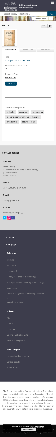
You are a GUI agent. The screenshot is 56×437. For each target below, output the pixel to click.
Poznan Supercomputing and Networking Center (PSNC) (29, 432)
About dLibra (12, 367)
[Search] (51, 13)
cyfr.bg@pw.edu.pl (11, 200)
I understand (28, 430)
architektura (12, 122)
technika (10, 112)
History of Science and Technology (21, 277)
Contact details (13, 362)
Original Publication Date (17, 335)
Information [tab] (28, 50)
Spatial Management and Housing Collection (25, 293)
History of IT (12, 271)
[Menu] (52, 2)
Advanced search (40, 19)
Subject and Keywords (16, 340)
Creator (10, 323)
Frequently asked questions (18, 356)
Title (8, 318)
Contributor (12, 329)
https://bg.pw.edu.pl (11, 212)
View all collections (15, 302)
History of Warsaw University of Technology (25, 282)
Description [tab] (10, 50)
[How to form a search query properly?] (51, 18)
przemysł (23, 112)
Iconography (12, 288)
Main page (11, 244)
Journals (10, 260)
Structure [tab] (45, 50)
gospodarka (37, 112)
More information (37, 426)
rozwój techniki (29, 122)
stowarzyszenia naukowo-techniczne (23, 117)
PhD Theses (12, 265)
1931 (7, 68)
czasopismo (10, 77)
